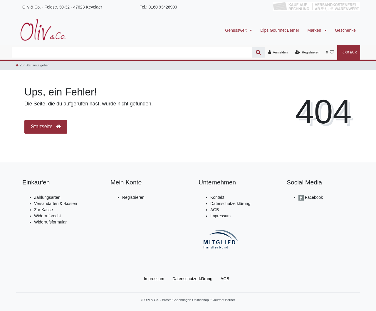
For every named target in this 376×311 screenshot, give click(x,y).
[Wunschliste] (330, 52)
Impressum (220, 216)
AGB (214, 209)
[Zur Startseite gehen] (32, 65)
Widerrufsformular (50, 222)
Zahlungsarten (47, 197)
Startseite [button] (46, 127)
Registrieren (133, 197)
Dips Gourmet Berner (279, 30)
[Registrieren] (307, 52)
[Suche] (258, 52)
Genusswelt (236, 30)
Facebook (313, 197)
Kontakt (217, 197)
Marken (315, 30)
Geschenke (345, 30)
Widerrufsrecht (47, 216)
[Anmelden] (278, 52)
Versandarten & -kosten (55, 203)
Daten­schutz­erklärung (192, 278)
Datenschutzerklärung (230, 203)
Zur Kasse (43, 209)
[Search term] (132, 52)
